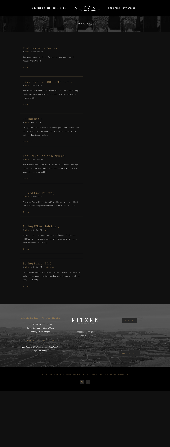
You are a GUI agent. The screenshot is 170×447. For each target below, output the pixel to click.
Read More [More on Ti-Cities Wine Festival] (26, 67)
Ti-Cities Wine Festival (41, 48)
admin (27, 52)
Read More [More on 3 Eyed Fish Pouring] (26, 212)
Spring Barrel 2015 (37, 263)
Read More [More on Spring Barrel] (26, 141)
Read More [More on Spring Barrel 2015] (26, 286)
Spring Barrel (33, 118)
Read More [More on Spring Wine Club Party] (26, 249)
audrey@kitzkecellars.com (38, 347)
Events (46, 230)
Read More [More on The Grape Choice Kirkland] (26, 178)
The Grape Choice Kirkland (44, 156)
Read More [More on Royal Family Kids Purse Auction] (26, 104)
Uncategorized (49, 267)
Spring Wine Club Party (41, 226)
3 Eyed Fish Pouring (38, 193)
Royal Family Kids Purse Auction (49, 81)
